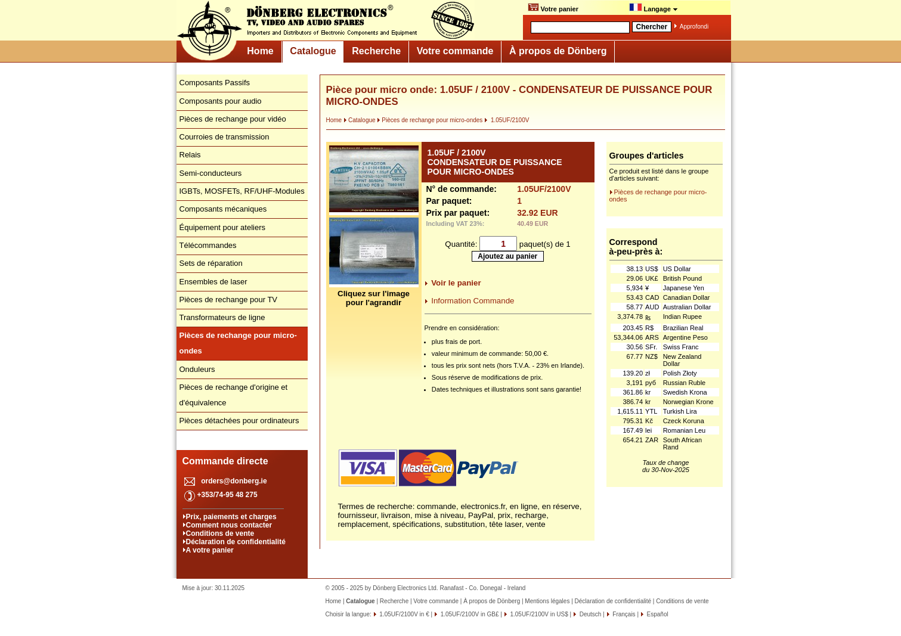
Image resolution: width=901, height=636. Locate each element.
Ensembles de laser (213, 281)
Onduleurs (197, 369)
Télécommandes (208, 245)
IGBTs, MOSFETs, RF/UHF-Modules (242, 191)
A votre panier (210, 550)
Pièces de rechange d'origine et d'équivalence (233, 395)
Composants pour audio (220, 101)
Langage (653, 8)
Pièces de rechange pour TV (228, 299)
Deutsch (589, 614)
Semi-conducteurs (210, 173)
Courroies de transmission (224, 136)
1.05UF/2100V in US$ (538, 614)
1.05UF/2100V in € (403, 614)
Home (260, 51)
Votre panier (553, 8)
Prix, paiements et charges (231, 517)
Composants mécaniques (223, 208)
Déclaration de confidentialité (236, 542)
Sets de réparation (211, 263)
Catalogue (313, 51)
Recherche (376, 51)
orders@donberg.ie (234, 481)
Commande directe (225, 461)
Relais (190, 154)
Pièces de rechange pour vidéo (232, 118)
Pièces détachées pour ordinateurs (239, 420)
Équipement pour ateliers (222, 227)
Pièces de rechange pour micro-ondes (429, 120)
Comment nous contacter (229, 525)
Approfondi (694, 26)
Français (623, 614)
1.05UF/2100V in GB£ (469, 614)
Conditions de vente (220, 533)
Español (656, 614)
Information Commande (472, 300)
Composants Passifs (214, 82)
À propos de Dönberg (558, 51)
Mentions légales (547, 601)
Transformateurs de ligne (222, 317)
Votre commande (455, 51)
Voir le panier (456, 282)
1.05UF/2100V (506, 120)
